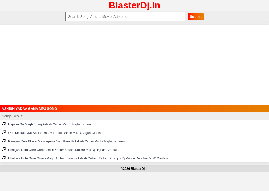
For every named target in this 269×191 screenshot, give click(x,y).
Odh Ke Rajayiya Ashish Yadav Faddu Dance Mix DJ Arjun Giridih (51, 132)
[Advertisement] (134, 65)
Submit (196, 17)
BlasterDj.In (134, 5)
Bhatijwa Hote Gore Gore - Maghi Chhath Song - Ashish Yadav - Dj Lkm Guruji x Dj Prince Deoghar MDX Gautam (85, 158)
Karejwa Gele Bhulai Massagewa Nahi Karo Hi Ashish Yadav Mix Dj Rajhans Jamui (63, 141)
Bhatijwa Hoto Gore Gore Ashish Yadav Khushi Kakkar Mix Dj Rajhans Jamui (59, 149)
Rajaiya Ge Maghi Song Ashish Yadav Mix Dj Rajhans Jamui (47, 124)
